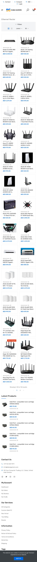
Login (19, 4)
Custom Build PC (6, 510)
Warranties (4, 540)
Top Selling (4, 517)
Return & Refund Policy (8, 533)
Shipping (4, 543)
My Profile (4, 497)
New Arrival (4, 513)
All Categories (5, 507)
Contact (6, 2)
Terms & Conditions (7, 537)
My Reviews (5, 493)
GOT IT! (18, 558)
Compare (18, 2)
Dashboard (4, 487)
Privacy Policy (5, 530)
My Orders (4, 490)
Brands (3, 520)
